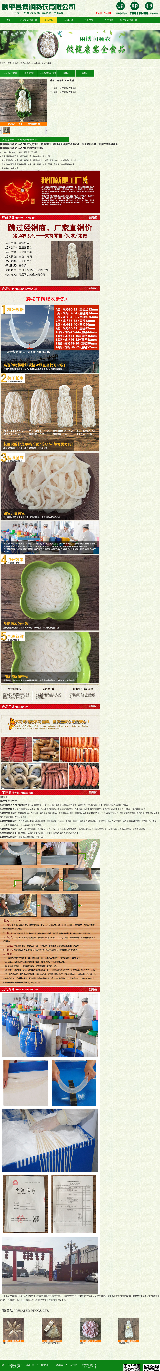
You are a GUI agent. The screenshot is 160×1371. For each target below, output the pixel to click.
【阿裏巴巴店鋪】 (103, 13)
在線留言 (88, 20)
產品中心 (48, 20)
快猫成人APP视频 (43, 63)
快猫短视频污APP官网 (47, 73)
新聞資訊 (68, 20)
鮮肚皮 (85, 73)
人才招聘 (108, 20)
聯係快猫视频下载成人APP (128, 23)
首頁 (9, 20)
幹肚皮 (66, 73)
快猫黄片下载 (18, 63)
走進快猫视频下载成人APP (28, 23)
